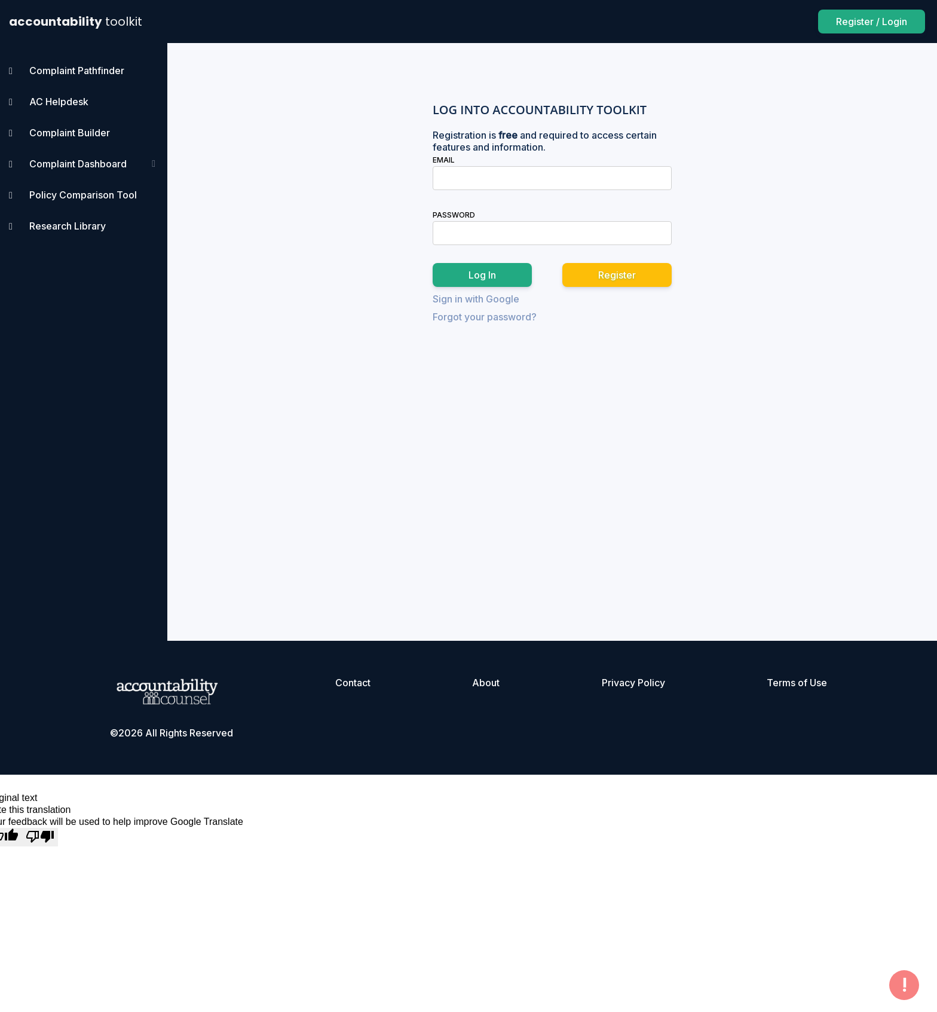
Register (617, 275)
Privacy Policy (633, 683)
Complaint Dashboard (78, 164)
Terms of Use (797, 683)
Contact (352, 683)
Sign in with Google (476, 299)
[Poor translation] (40, 837)
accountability (75, 21)
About (486, 683)
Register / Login (871, 21)
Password (454, 214)
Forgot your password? (485, 317)
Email (444, 159)
